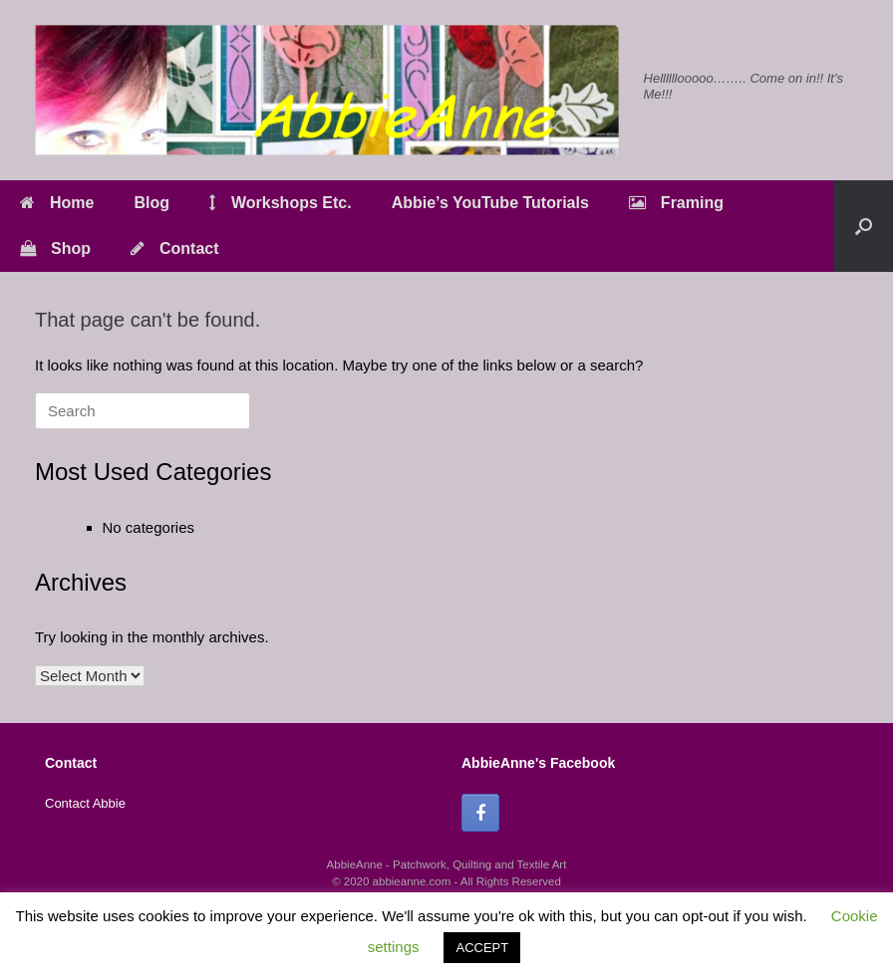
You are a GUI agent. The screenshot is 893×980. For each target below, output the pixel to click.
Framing (676, 202)
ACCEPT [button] (481, 947)
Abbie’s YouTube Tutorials (490, 202)
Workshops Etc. (280, 202)
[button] (863, 226)
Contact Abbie (85, 803)
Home (57, 202)
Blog (151, 202)
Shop (55, 248)
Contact (175, 248)
